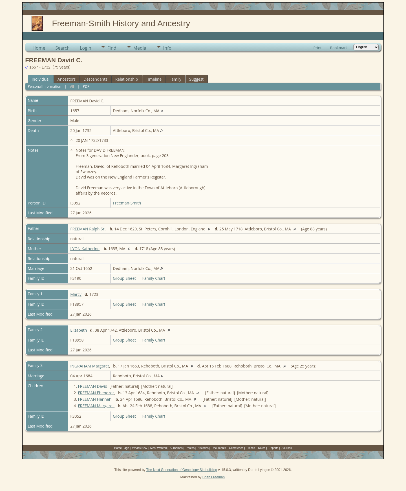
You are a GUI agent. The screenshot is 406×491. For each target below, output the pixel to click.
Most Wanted (158, 448)
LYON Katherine (85, 248)
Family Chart (154, 278)
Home (38, 48)
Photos (190, 448)
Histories (203, 448)
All (72, 86)
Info (167, 48)
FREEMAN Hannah (95, 399)
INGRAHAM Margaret (89, 366)
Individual (41, 79)
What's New (139, 448)
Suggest (196, 79)
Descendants (95, 79)
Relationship (126, 79)
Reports (273, 448)
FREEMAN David (92, 386)
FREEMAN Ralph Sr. (87, 229)
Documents (219, 448)
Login (85, 48)
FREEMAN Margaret (96, 405)
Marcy (75, 294)
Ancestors (67, 79)
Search (62, 48)
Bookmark (339, 47)
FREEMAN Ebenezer (96, 392)
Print (317, 47)
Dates (261, 448)
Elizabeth (78, 330)
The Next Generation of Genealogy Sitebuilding (181, 470)
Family (175, 79)
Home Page (121, 448)
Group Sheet (124, 278)
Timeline (154, 79)
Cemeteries (236, 448)
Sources (286, 448)
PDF (86, 86)
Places (250, 448)
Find (111, 48)
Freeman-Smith (127, 203)
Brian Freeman (213, 477)
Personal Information (44, 86)
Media (139, 48)
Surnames (176, 448)
